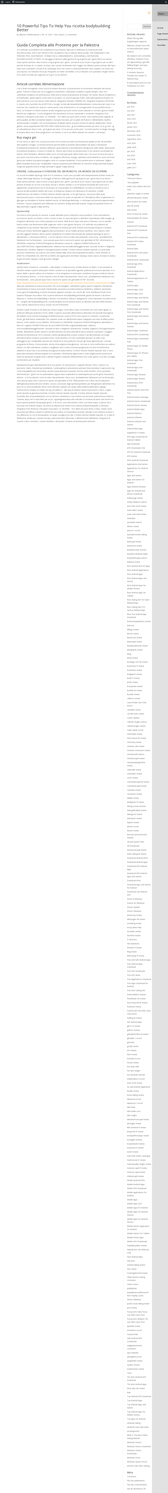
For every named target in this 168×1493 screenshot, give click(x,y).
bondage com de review (137, 650)
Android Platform (134, 401)
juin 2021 (131, 94)
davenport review (134, 806)
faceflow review (133, 923)
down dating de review (136, 842)
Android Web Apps (135, 416)
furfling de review (134, 1006)
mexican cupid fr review (137, 1156)
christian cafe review (135, 734)
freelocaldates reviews (136, 982)
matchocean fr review (136, 1148)
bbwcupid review (134, 529)
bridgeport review (134, 662)
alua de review (133, 194)
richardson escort (134, 1318)
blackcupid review (134, 629)
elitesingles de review (136, 907)
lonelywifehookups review (138, 1123)
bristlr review (132, 670)
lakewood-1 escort (135, 1091)
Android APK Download (137, 214)
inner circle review (134, 1071)
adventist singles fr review (138, 181)
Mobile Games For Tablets (138, 1221)
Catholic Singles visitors (137, 710)
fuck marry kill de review (137, 990)
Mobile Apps (132, 1187)
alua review (132, 198)
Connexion (131, 1464)
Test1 (129, 1361)
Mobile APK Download (136, 1176)
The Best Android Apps (137, 1372)
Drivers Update (133, 895)
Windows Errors (133, 1445)
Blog (129, 642)
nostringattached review (137, 1261)
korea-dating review (135, 1083)
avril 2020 (131, 147)
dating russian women (136, 794)
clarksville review (134, 757)
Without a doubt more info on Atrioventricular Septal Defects (138, 36)
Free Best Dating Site (136, 978)
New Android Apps (135, 1245)
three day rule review (136, 1376)
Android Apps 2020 (135, 277)
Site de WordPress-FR (136, 1476)
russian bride (132, 1322)
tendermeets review (135, 1357)
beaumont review (134, 533)
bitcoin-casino (133, 621)
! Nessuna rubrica (134, 166)
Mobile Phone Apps (135, 1225)
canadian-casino (134, 697)
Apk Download (133, 432)
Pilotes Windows (134, 1287)
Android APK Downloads (137, 225)
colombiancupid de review (138, 770)
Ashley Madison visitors (137, 490)
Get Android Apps (134, 1010)
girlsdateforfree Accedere (138, 1022)
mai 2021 (131, 99)
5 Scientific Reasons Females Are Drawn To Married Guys (137, 63)
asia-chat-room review (136, 494)
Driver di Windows (134, 887)
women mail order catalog (138, 1454)
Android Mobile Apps (136, 397)
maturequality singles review (139, 1152)
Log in (8, 2)
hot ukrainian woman (136, 1062)
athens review (133, 514)
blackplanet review (135, 638)
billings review (133, 617)
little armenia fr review (136, 1115)
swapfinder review (134, 1349)
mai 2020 (131, 143)
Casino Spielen (133, 706)
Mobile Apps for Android (137, 1195)
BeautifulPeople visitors (137, 546)
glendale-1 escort (134, 1026)
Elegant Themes (35, 1489)
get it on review (133, 1014)
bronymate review (134, 674)
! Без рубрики (133, 170)
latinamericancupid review (138, 1107)
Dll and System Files (135, 830)
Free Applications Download (139, 967)
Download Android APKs (137, 846)
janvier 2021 (132, 115)
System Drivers (133, 1353)
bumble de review (134, 678)
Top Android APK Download (139, 1384)
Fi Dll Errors (132, 927)
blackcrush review (134, 625)
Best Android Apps (135, 562)
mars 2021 (131, 107)
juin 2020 (131, 139)
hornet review (133, 1050)
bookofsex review (134, 658)
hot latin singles (133, 1058)
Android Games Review (137, 393)
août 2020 (131, 131)
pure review (132, 1295)
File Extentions (133, 931)
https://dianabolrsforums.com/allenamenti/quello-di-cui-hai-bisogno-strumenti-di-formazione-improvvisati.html (64, 271)
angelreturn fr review (136, 420)
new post (131, 1249)
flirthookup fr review (135, 943)
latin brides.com (133, 1099)
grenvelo (130, 1030)
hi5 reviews (131, 1038)
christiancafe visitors (135, 742)
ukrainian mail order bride (138, 1415)
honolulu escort (133, 1046)
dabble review (133, 786)
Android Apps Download (137, 318)
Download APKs (134, 868)
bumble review (133, 682)
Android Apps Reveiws (136, 362)
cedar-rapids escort (135, 718)
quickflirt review (133, 1314)
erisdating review (134, 911)
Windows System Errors (137, 1449)
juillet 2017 (131, 155)
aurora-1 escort (133, 518)
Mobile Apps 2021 (134, 1191)
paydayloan (132, 1276)
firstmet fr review (134, 935)
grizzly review (132, 1034)
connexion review (134, 782)
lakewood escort (134, 1087)
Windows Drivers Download (139, 1434)
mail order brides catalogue (138, 1144)
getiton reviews (133, 1018)
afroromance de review (137, 189)
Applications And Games (137, 452)
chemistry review (134, 730)
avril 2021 (131, 103)
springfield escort (134, 1344)
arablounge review (135, 486)
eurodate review (134, 919)
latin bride (131, 1095)
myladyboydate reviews (137, 1233)
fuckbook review (134, 994)
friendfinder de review (136, 986)
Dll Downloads (133, 834)
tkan (129, 1380)
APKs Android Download (137, 448)
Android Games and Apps (138, 385)
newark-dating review (136, 1253)
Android (130, 210)
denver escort (133, 814)
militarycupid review (135, 1164)
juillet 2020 (131, 135)
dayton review (133, 810)
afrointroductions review (137, 185)
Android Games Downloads (138, 389)
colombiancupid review (136, 774)
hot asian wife (133, 1054)
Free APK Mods (133, 963)
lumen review (132, 1140)
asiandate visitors (134, 510)
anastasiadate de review (137, 206)
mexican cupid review (136, 1160)
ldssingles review (134, 1111)
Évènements (18, 2)
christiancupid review (136, 746)
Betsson (130, 613)
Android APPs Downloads (138, 322)
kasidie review (133, 1079)
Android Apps (132, 273)
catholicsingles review (136, 714)
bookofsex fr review (135, 654)
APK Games (132, 444)
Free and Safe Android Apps (139, 948)
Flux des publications (136, 1468)
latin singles (132, 1103)
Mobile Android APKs (136, 1168)
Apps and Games (134, 463)
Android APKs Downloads (138, 248)
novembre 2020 (133, 123)
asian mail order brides (136, 502)
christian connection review (138, 738)
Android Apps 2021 (135, 281)
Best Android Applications (138, 558)
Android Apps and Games (138, 285)
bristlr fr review (133, 666)
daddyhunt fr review (135, 790)
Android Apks (132, 236)
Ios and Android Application (138, 1075)
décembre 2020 (133, 119)
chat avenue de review (136, 726)
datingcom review (134, 802)
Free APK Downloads (136, 959)
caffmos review (133, 686)
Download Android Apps (137, 850)
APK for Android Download (138, 440)
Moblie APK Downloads (137, 1229)
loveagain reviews (134, 1127)
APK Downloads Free (136, 436)
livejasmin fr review (135, 1119)
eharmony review (134, 903)
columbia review (134, 778)
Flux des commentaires (137, 1472)
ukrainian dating (133, 1411)
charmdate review (134, 722)
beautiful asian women (136, 538)
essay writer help (134, 915)
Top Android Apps (134, 1388)
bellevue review (133, 550)
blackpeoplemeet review (137, 633)
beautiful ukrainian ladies (137, 542)
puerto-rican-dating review (138, 1291)
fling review (132, 939)
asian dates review (135, 498)
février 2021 (132, 111)
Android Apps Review (136, 366)
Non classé (131, 1257)
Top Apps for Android (136, 1407)
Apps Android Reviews (136, 474)
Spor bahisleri (132, 1340)
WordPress (61, 1489)
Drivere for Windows (136, 891)
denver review (133, 818)
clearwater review (134, 761)
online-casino (132, 1272)
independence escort (136, 1067)
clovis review (132, 765)
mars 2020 (131, 151)
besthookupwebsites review (139, 609)
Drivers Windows (134, 899)
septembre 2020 (134, 127)
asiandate (131, 506)
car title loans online (135, 701)
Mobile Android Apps (136, 1172)
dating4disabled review (136, 798)
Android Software (134, 405)
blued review (132, 646)
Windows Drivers (134, 1430)
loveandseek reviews (136, 1132)
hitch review (132, 1042)
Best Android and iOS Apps (138, 554)
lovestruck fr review (135, 1135)
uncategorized (133, 1419)
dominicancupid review (136, 838)
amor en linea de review (137, 202)
